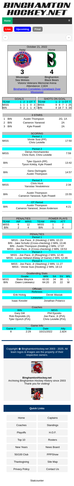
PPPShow (52, 454)
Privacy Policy (21, 469)
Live (8, 29)
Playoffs (21, 432)
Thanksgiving (21, 461)
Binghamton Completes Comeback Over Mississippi (37, 90)
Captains (53, 417)
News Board (53, 447)
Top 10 (21, 439)
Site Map (53, 461)
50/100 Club (21, 454)
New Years (21, 447)
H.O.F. (52, 432)
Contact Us (52, 469)
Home (7, 20)
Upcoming (22, 29)
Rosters (52, 439)
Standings (52, 425)
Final (38, 29)
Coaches (21, 425)
